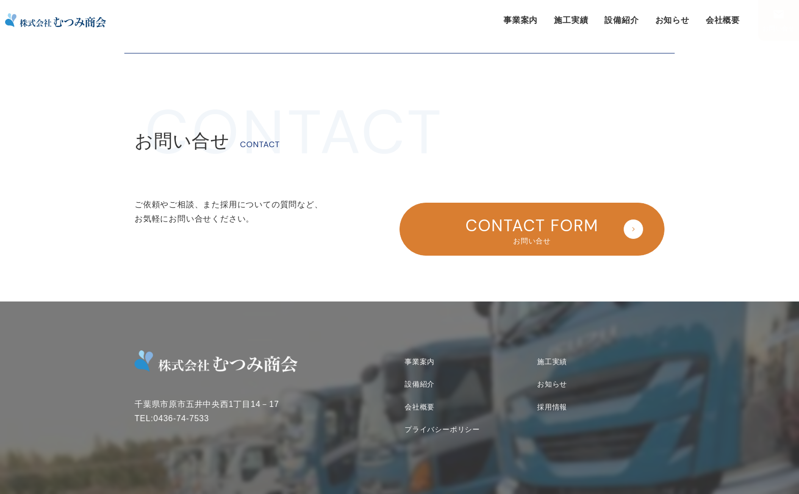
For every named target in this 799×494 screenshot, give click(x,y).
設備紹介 (621, 20)
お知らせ (672, 20)
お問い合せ (778, 28)
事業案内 (520, 20)
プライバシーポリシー (442, 422)
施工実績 (571, 20)
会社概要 (723, 20)
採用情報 (552, 399)
